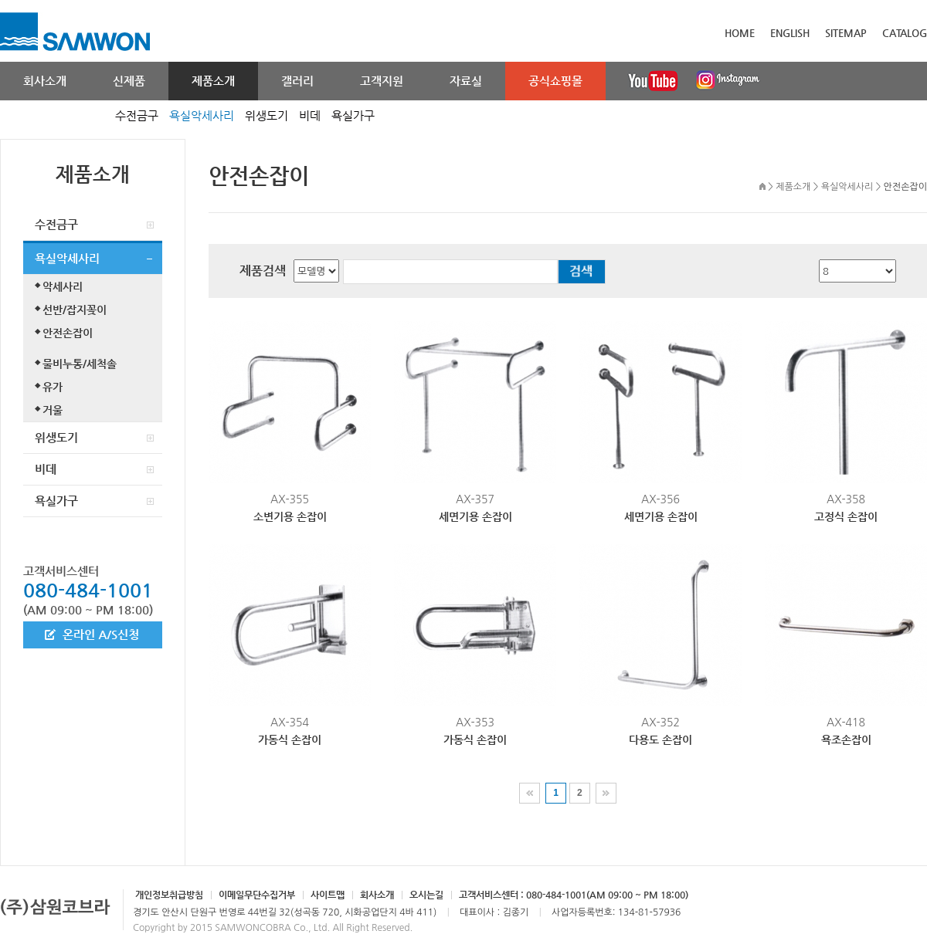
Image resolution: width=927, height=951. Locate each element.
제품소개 (213, 80)
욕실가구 (353, 115)
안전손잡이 (67, 333)
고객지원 (381, 80)
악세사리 (62, 286)
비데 (310, 115)
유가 (52, 387)
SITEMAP (846, 33)
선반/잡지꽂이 (74, 309)
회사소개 (44, 80)
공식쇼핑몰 (555, 80)
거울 (52, 410)
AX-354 (290, 646)
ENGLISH (790, 33)
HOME (740, 33)
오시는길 (426, 894)
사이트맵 (328, 894)
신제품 (129, 80)
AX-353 (475, 646)
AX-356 (660, 423)
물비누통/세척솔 (79, 363)
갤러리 (297, 80)
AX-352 (660, 646)
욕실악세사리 (201, 115)
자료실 (466, 80)
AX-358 (846, 423)
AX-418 (846, 646)
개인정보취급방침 (169, 894)
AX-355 (290, 423)
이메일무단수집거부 (257, 894)
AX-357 (475, 423)
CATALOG (904, 33)
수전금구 (136, 115)
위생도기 (266, 115)
